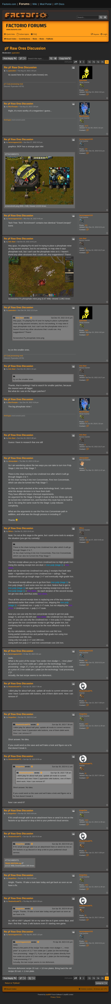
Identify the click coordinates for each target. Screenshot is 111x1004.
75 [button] (102, 62)
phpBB (48, 994)
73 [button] (94, 62)
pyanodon (16, 53)
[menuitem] (22, 34)
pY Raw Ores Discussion (25, 48)
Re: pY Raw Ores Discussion (20, 67)
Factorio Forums (26, 25)
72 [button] (89, 62)
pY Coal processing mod (13, 84)
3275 (86, 126)
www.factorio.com (13, 30)
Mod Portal (45, 4)
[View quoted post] (31, 317)
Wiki (35, 4)
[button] (75, 62)
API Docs (59, 4)
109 (86, 149)
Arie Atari (82, 238)
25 (85, 701)
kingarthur (83, 714)
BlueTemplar (84, 116)
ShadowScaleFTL (85, 691)
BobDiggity (7, 120)
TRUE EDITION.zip (13, 863)
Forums (24, 3)
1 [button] (83, 62)
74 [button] (98, 62)
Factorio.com (9, 4)
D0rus (81, 528)
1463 (86, 724)
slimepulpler (84, 458)
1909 (86, 90)
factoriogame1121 (86, 139)
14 (85, 538)
